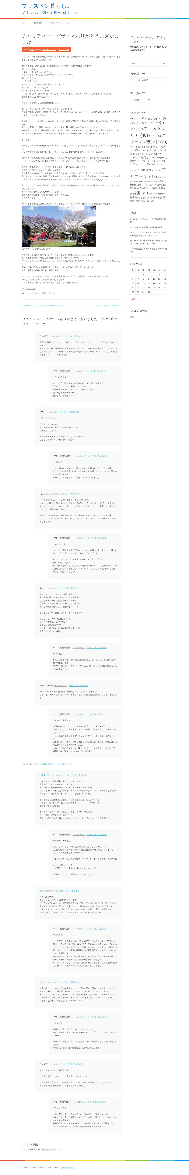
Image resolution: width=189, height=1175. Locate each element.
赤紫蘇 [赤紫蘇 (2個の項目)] (145, 197)
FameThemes (68, 1167)
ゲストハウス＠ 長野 (139, 227)
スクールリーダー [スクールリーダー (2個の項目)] (157, 157)
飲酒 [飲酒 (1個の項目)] (143, 201)
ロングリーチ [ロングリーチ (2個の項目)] (149, 181)
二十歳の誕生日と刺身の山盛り (143, 249)
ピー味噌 (42, 293)
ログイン (47, 1149)
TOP (23, 22)
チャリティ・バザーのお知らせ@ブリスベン (42, 305)
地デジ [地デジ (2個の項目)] (143, 185)
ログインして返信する (73, 336)
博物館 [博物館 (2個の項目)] (134, 185)
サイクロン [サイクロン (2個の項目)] (142, 154)
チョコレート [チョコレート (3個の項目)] (141, 164)
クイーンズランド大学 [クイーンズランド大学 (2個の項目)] (141, 147)
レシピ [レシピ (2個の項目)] (137, 181)
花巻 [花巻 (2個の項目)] (161, 193)
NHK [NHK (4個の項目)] (143, 118)
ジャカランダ (31, 293)
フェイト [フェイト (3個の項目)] (155, 170)
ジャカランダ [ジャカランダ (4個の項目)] (139, 157)
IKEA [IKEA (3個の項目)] (134, 118)
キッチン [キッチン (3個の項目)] (154, 136)
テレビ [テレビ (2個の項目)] (154, 164)
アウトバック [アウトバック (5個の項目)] (149, 122)
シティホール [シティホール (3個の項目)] (157, 154)
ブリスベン (52, 293)
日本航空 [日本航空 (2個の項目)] (144, 188)
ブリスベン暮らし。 (47, 5)
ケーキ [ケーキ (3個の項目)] (143, 150)
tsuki (42, 891)
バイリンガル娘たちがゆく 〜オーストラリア (52, 764)
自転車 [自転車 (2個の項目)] (152, 193)
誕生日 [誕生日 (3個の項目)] (135, 197)
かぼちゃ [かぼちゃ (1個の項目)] (134, 123)
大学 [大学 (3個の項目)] (152, 185)
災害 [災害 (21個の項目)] (140, 193)
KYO (32, 49)
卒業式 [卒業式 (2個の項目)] (161, 181)
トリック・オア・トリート (109, 305)
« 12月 (133, 299)
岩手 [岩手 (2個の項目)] (160, 185)
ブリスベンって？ (59, 22)
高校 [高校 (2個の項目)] (150, 201)
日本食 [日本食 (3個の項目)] (156, 188)
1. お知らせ (64, 49)
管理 (132, 317)
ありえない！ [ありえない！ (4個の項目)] (157, 118)
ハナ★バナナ (45, 775)
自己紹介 (37, 22)
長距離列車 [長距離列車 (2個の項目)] (156, 197)
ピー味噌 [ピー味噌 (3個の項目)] (142, 170)
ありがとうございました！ (141, 219)
